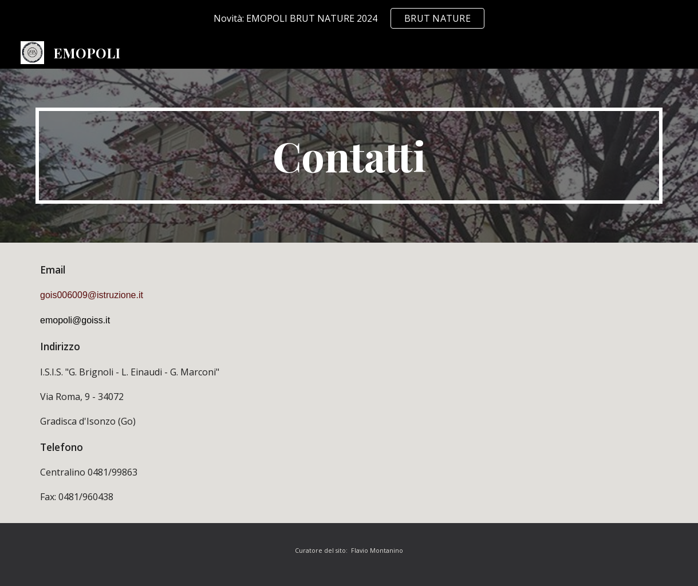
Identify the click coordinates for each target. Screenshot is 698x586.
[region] (349, 18)
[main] (349, 156)
